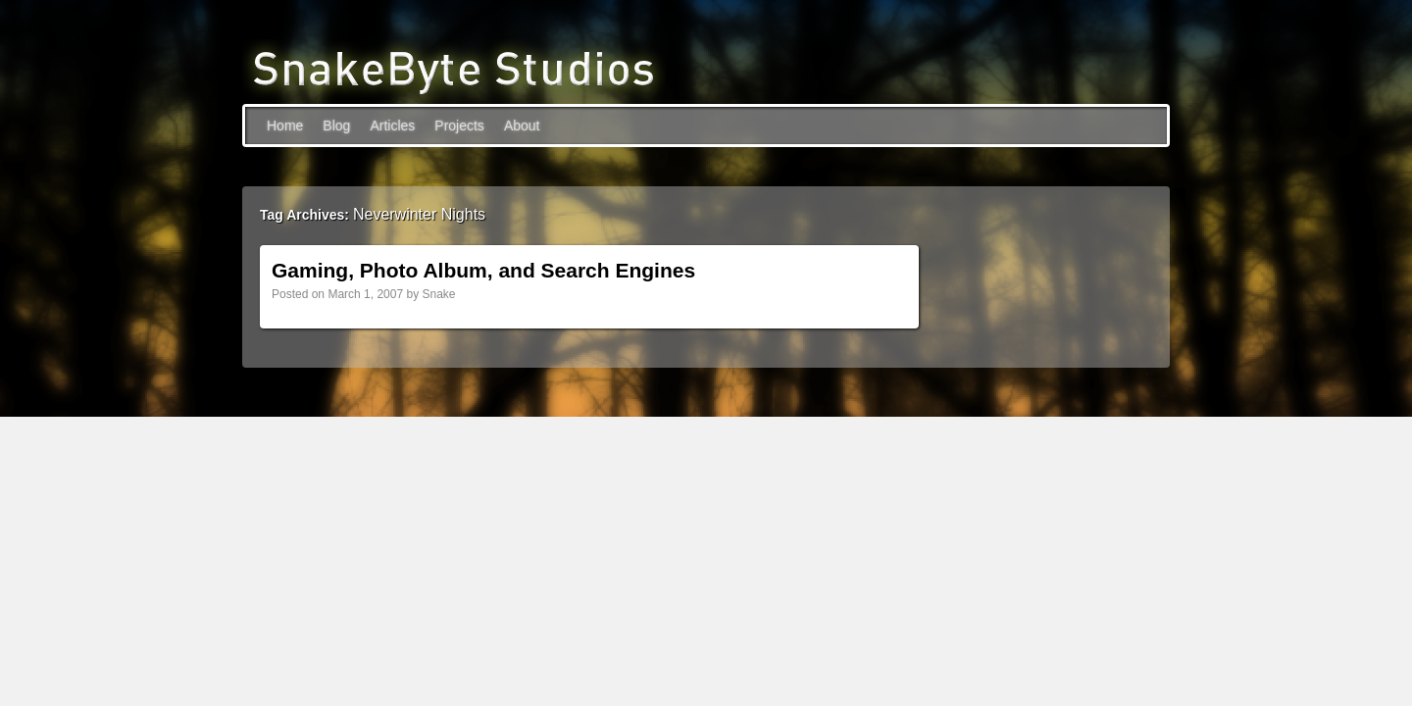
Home (285, 125)
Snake (438, 294)
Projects (459, 125)
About (522, 125)
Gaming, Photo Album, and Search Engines (483, 270)
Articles (392, 125)
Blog (336, 125)
